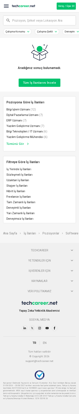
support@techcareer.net (39, 361)
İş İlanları (30, 233)
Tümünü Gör (18, 144)
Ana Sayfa (10, 233)
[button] (17, 31)
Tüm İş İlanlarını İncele (39, 82)
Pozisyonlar (50, 233)
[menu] (6, 6)
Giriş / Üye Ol (66, 6)
